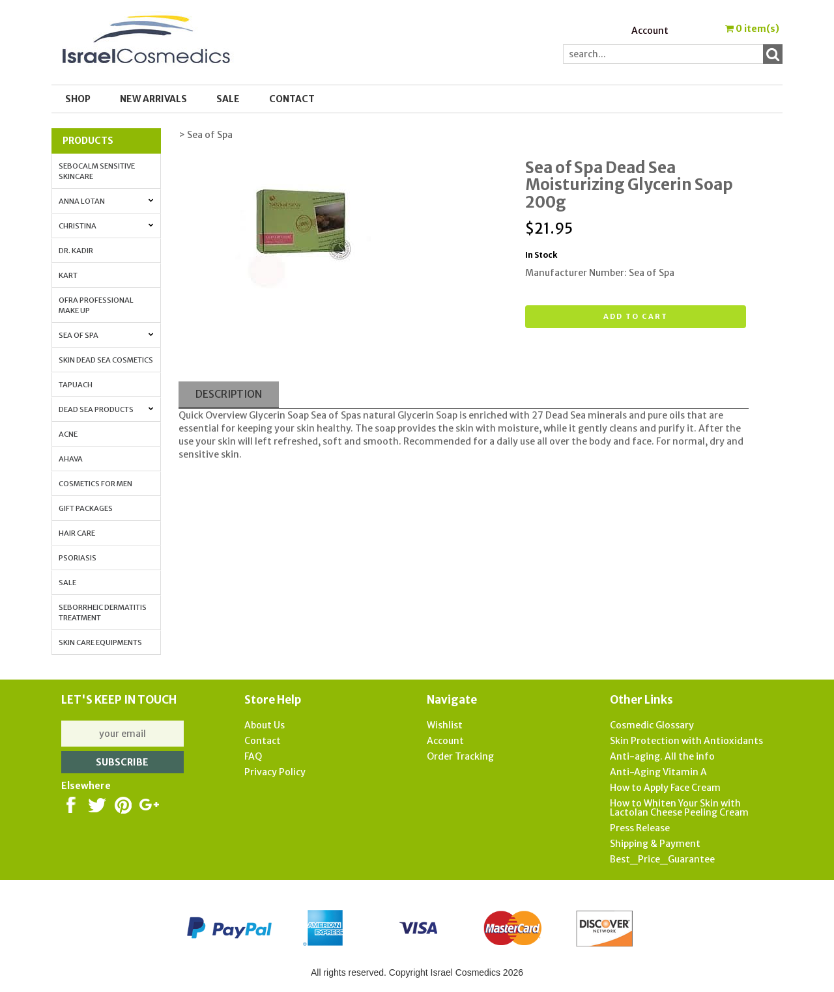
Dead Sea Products (106, 409)
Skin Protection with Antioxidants (686, 741)
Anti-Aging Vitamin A (658, 772)
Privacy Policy (275, 772)
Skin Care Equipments (100, 642)
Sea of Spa (106, 335)
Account (650, 30)
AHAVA (71, 458)
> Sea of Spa (206, 135)
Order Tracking (460, 756)
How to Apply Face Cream (665, 787)
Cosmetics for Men (95, 483)
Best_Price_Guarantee (662, 859)
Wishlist (445, 725)
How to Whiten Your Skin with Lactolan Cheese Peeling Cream (679, 807)
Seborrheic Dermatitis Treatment (103, 612)
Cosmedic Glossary (652, 725)
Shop (78, 99)
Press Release (640, 828)
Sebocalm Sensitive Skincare (97, 171)
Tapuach (76, 384)
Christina (106, 225)
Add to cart (635, 316)
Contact (292, 99)
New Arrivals (153, 99)
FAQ (253, 756)
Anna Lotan (106, 201)
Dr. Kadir (76, 250)
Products (88, 140)
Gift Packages (86, 508)
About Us (264, 725)
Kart (68, 275)
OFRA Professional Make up (96, 305)
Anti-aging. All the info (662, 756)
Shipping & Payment (655, 843)
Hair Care (77, 533)
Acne (68, 434)
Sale (67, 582)
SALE (228, 99)
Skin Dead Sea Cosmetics (106, 360)
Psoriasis (77, 557)
